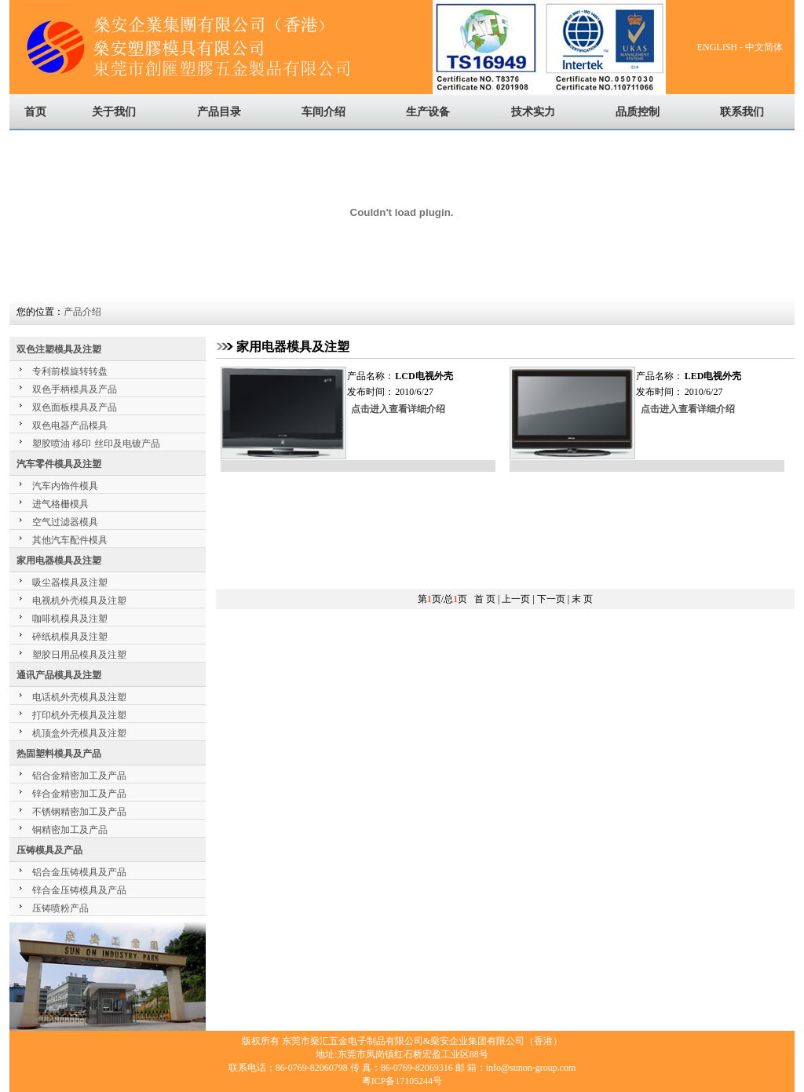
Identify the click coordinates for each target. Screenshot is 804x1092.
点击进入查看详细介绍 (398, 409)
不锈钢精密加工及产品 (79, 811)
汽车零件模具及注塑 (58, 463)
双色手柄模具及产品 (74, 389)
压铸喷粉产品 (60, 908)
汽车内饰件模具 (65, 485)
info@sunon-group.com (531, 1067)
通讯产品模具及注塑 (58, 675)
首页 (35, 112)
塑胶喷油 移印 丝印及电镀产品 (96, 443)
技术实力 (533, 112)
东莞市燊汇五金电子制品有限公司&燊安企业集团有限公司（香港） (422, 1040)
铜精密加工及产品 (70, 829)
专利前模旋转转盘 (70, 371)
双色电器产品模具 (70, 425)
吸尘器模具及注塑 (70, 582)
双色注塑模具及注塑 (58, 349)
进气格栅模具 (60, 504)
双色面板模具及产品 (74, 407)
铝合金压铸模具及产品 (79, 872)
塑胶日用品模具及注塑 (79, 654)
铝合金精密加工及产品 (79, 775)
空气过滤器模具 (65, 522)
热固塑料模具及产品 (58, 753)
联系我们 (742, 112)
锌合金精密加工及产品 (79, 793)
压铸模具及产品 (49, 850)
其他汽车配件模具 (70, 540)
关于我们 (114, 112)
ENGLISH (717, 47)
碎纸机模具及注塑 (70, 636)
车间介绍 (323, 112)
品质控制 (638, 112)
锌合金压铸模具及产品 (79, 890)
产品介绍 (82, 311)
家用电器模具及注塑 (58, 560)
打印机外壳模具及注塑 (79, 715)
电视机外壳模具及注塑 (79, 600)
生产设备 (428, 112)
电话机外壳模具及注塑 (79, 697)
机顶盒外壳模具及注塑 (79, 733)
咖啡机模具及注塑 (70, 618)
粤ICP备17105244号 (402, 1081)
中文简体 (765, 47)
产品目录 (219, 112)
